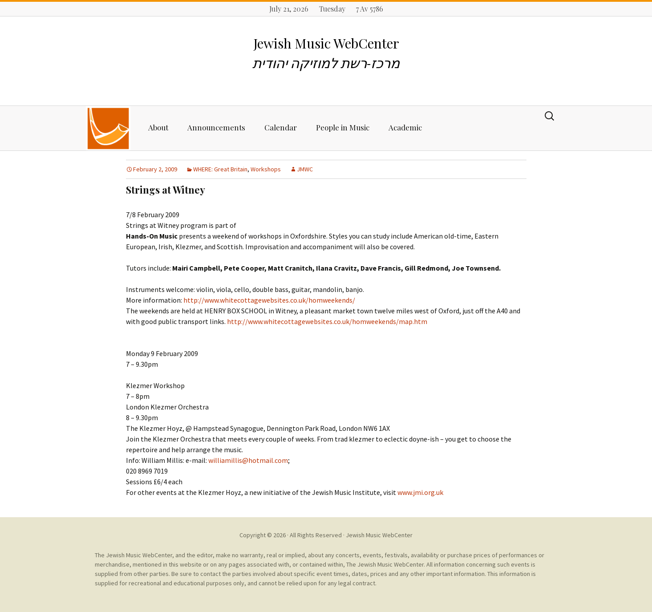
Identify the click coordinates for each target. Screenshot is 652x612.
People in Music (342, 127)
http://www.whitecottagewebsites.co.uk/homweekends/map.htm (327, 321)
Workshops (266, 169)
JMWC (305, 169)
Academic (405, 127)
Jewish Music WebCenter (379, 535)
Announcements (216, 127)
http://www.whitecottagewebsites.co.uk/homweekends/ (269, 300)
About (158, 127)
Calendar (280, 127)
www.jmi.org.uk (420, 492)
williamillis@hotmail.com (248, 460)
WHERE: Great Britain (220, 169)
